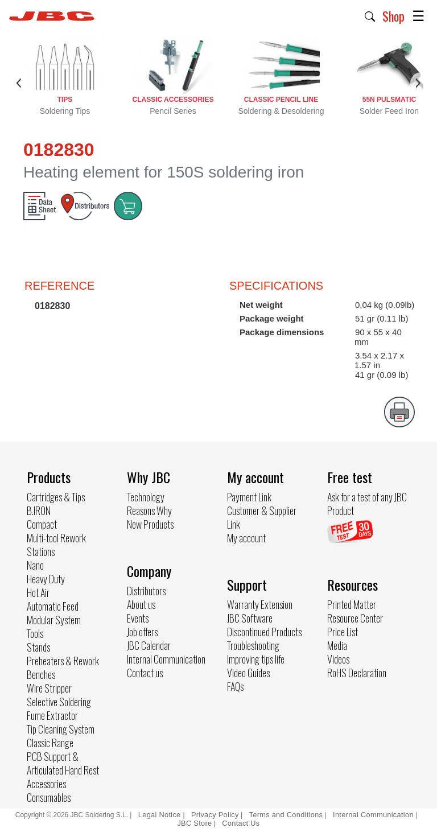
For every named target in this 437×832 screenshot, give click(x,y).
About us (141, 604)
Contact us (145, 672)
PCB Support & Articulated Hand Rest (63, 763)
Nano (35, 565)
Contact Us (240, 823)
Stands (38, 647)
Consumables (49, 797)
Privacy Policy (215, 814)
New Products (150, 524)
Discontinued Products (264, 631)
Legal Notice (160, 814)
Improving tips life (256, 659)
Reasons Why (149, 510)
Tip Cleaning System (60, 729)
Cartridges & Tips (56, 496)
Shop (393, 16)
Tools (35, 633)
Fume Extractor (52, 715)
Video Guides (248, 672)
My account (246, 537)
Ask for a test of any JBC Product (367, 503)
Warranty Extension (259, 604)
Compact (42, 524)
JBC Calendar (149, 645)
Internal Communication (166, 659)
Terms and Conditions (286, 814)
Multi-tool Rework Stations (56, 544)
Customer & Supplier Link (261, 517)
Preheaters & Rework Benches (63, 667)
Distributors (146, 590)
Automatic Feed (53, 606)
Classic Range (50, 742)
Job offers (142, 631)
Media (337, 645)
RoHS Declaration (356, 672)
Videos (338, 659)
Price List (342, 631)
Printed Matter (351, 604)
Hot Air (38, 592)
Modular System (54, 619)
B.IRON (39, 510)
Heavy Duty (46, 578)
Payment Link (249, 496)
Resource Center (355, 618)
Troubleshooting (253, 645)
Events (138, 618)
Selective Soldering (59, 701)
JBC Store (194, 823)
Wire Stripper (49, 688)
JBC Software (250, 618)
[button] (370, 15)
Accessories (46, 783)
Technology (145, 496)
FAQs (235, 686)
